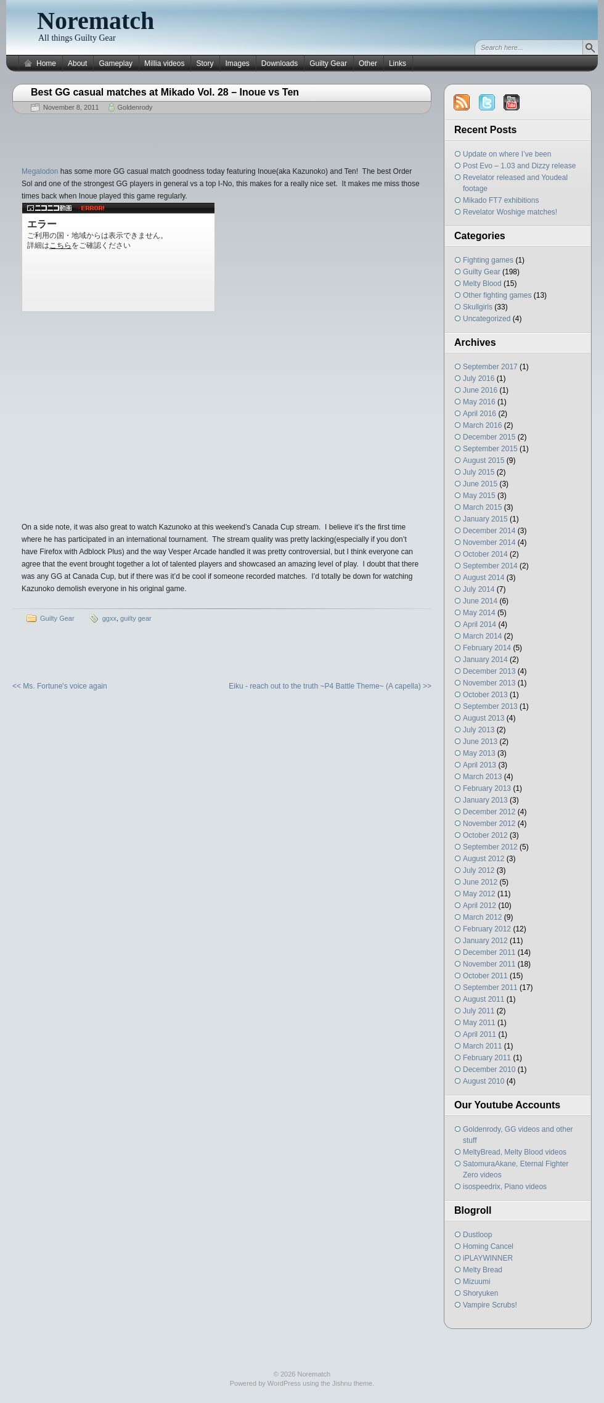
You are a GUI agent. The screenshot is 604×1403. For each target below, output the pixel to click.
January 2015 (485, 519)
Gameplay (116, 63)
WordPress (284, 1383)
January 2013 (485, 800)
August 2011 (483, 999)
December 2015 (489, 437)
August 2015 (483, 460)
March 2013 (482, 776)
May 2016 (479, 402)
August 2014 (483, 577)
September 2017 (490, 366)
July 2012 (478, 870)
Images (237, 63)
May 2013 (479, 753)
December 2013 (489, 671)
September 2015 (490, 448)
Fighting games (488, 260)
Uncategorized (486, 318)
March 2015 (482, 507)
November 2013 (489, 683)
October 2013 (485, 694)
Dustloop (477, 1234)
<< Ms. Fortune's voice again (59, 686)
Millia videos (164, 63)
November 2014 (489, 542)
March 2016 (482, 425)
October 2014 (485, 554)
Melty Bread (482, 1270)
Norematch (95, 21)
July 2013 (478, 730)
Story (204, 63)
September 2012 (490, 847)
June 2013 (480, 741)
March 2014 (482, 636)
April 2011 (479, 1034)
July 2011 (478, 1011)
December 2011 (489, 952)
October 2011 (485, 975)
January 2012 (485, 940)
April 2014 (479, 624)
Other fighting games (497, 295)
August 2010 (483, 1081)
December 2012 (489, 812)
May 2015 (479, 495)
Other (368, 63)
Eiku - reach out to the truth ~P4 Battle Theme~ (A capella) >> (330, 686)
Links (397, 63)
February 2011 (487, 1057)
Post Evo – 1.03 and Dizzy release (519, 166)
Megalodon (40, 171)
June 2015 (480, 484)
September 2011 (490, 987)
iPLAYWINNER (488, 1258)
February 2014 (487, 648)
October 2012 (485, 835)
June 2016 (480, 390)
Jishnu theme (352, 1383)
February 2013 (487, 788)
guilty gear (136, 618)
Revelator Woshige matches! (510, 212)
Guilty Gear (328, 63)
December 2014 (489, 530)
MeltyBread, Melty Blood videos (514, 1152)
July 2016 (478, 378)
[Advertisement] (222, 135)
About (77, 63)
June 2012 (480, 882)
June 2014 (480, 601)
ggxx (109, 618)
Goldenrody (135, 107)
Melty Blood (482, 283)
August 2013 (483, 718)
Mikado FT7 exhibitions (501, 200)
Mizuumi (477, 1281)
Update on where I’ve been (507, 154)
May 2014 (479, 612)
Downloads (279, 63)
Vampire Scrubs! (490, 1305)
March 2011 (482, 1046)
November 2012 (489, 823)
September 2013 (490, 706)
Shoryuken (480, 1293)
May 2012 (479, 894)
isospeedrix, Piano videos (505, 1186)
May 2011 (479, 1022)
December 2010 (489, 1069)
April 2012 (479, 905)
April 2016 (479, 413)
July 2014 (478, 589)
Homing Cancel (488, 1246)
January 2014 (485, 659)
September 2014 (490, 566)
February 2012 (487, 929)
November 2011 (489, 964)
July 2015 (478, 472)
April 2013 (479, 765)
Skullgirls (477, 307)
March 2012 (482, 917)
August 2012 (483, 858)
